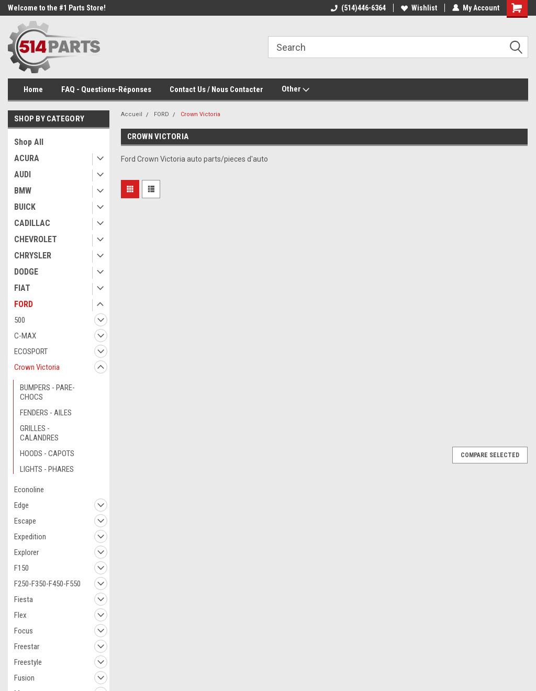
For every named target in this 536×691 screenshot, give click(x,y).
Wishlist (419, 8)
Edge (21, 505)
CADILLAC (32, 223)
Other (295, 89)
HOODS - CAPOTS (47, 453)
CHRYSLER (32, 255)
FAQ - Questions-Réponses (106, 89)
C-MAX (25, 336)
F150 (21, 568)
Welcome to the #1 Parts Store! (57, 8)
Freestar (26, 646)
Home (33, 89)
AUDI (22, 174)
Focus (23, 631)
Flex (20, 615)
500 (19, 320)
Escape (25, 521)
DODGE (26, 272)
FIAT (22, 288)
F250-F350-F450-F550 (47, 583)
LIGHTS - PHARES (47, 469)
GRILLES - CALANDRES (39, 433)
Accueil (131, 114)
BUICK (25, 207)
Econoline (29, 489)
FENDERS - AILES (46, 412)
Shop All (28, 142)
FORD (23, 304)
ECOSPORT (31, 351)
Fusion (24, 678)
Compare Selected (490, 455)
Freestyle (28, 662)
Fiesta (23, 599)
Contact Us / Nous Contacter (216, 89)
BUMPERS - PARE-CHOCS (47, 392)
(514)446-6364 (358, 8)
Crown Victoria (37, 367)
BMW (22, 191)
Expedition (30, 536)
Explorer (26, 552)
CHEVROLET (35, 239)
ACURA (26, 158)
